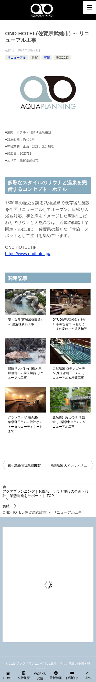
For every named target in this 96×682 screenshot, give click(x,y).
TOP (46, 493)
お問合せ (72, 675)
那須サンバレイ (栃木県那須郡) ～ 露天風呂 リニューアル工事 (25, 373)
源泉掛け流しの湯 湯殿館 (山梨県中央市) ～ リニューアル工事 (69, 422)
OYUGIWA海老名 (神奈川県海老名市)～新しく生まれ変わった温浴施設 (69, 324)
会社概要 (24, 675)
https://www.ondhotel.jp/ (27, 254)
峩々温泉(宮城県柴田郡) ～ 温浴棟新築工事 (25, 322)
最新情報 (56, 675)
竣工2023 (62, 57)
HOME (8, 675)
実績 (47, 57)
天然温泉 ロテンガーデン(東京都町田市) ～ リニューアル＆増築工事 (68, 373)
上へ (88, 675)
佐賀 (35, 57)
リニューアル (16, 57)
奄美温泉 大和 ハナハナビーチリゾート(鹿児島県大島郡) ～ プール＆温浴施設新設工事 (72, 465)
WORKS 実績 (40, 676)
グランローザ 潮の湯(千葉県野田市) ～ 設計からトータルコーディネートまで (25, 424)
